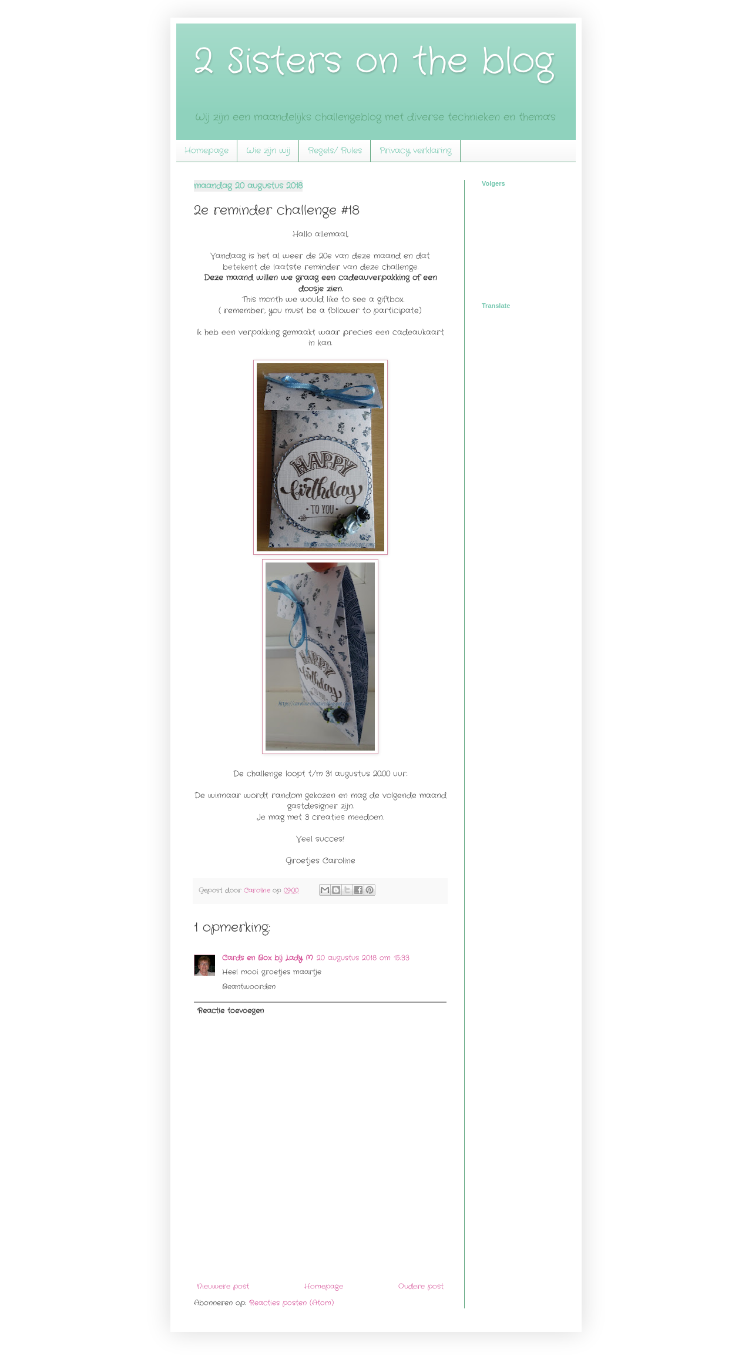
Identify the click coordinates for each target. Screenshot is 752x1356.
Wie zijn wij (268, 150)
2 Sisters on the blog (373, 61)
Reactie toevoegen (230, 1011)
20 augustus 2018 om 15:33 (363, 958)
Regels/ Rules (335, 150)
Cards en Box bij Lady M (267, 958)
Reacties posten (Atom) (291, 1303)
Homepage (206, 150)
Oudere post (421, 1286)
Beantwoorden (249, 987)
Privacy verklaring (416, 150)
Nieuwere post (223, 1286)
